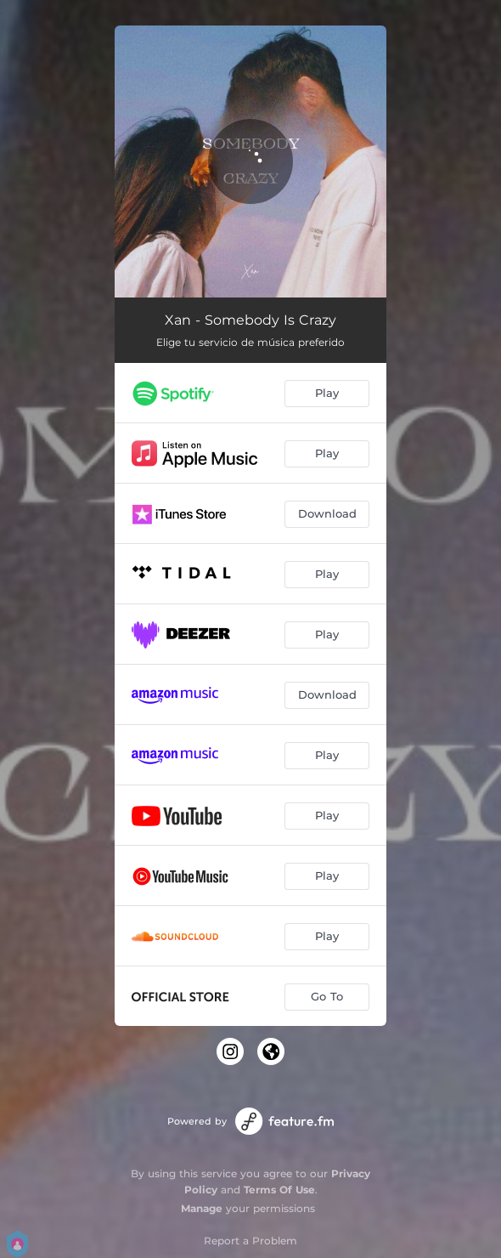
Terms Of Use (279, 1189)
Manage (201, 1208)
